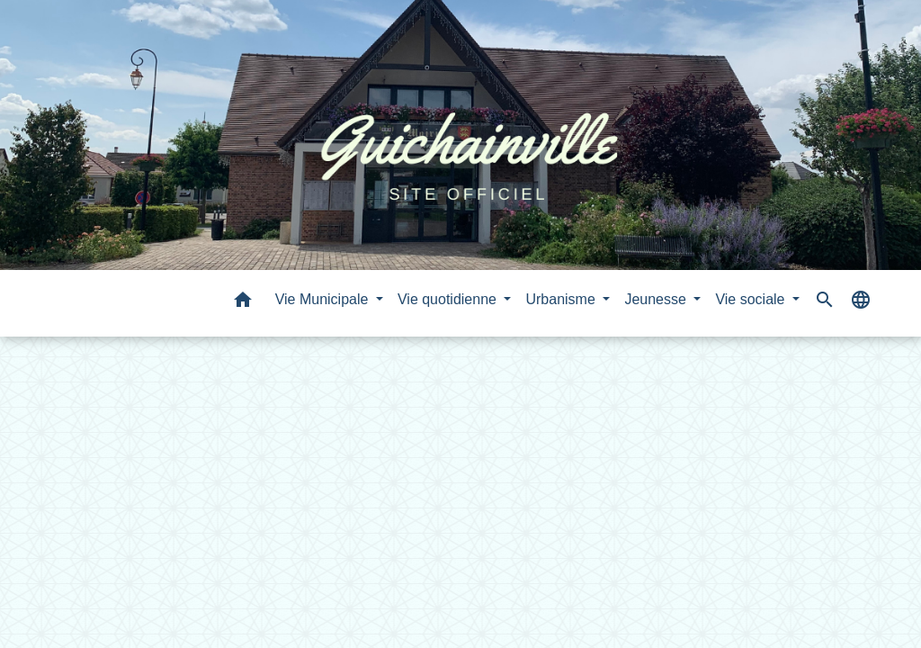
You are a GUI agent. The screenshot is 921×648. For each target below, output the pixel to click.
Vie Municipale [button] (323, 299)
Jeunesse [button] (657, 299)
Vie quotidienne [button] (449, 299)
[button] (243, 303)
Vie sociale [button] (752, 299)
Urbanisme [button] (562, 299)
